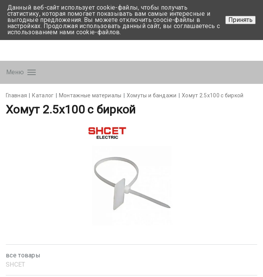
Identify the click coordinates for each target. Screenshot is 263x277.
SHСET (15, 264)
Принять (240, 19)
